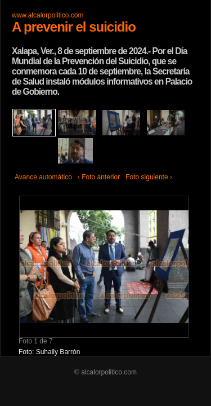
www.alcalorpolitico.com (47, 15)
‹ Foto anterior (99, 177)
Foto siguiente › (148, 177)
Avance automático (43, 177)
